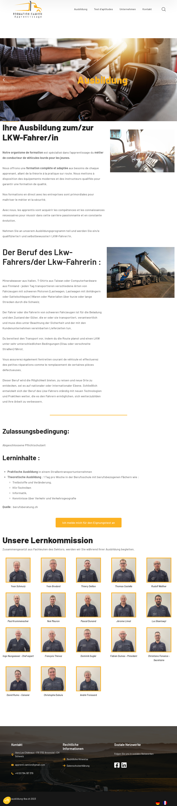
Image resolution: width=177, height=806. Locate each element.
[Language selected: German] (163, 802)
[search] (164, 9)
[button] (4, 80)
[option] (165, 803)
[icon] (117, 764)
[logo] (27, 8)
